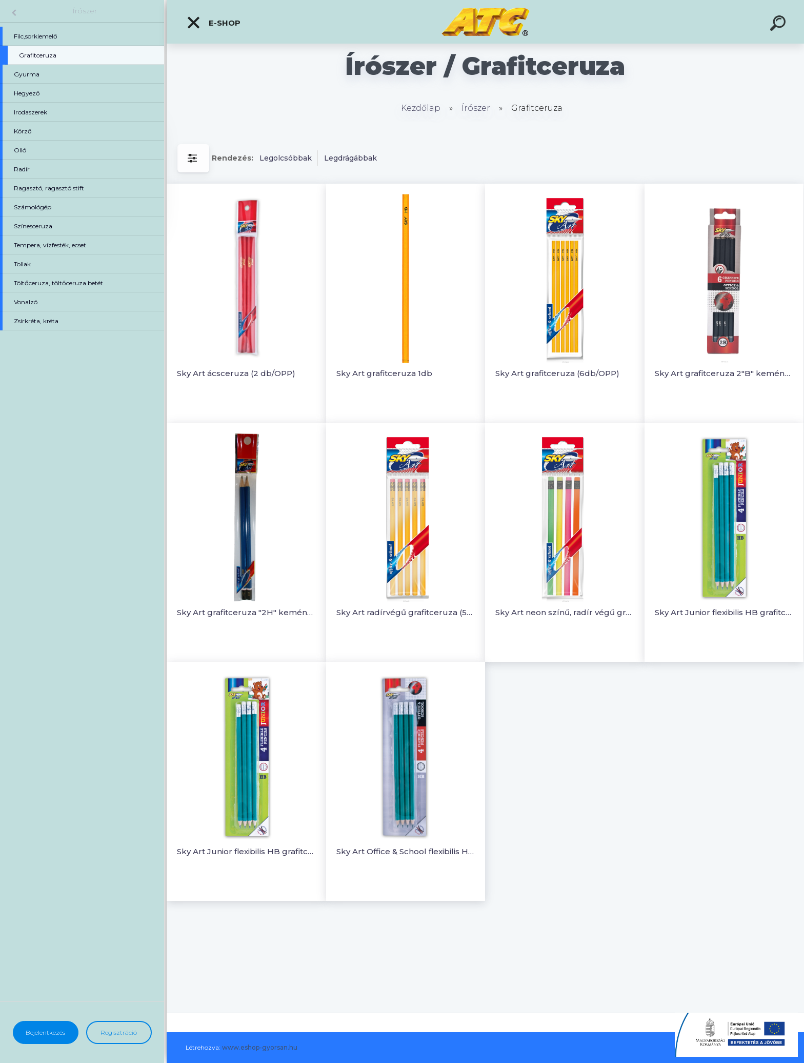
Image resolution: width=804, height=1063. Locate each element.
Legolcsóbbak (285, 158)
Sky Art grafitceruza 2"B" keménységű (724, 373)
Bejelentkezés (45, 1032)
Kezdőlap (420, 108)
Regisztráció (118, 1032)
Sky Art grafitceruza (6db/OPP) (557, 373)
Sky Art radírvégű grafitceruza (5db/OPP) (405, 612)
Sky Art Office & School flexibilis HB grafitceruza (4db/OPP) (405, 851)
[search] (779, 24)
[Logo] (485, 22)
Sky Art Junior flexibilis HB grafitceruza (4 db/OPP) (724, 612)
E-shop (213, 22)
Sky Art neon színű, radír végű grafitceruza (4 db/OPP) (564, 612)
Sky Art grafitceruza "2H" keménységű (246, 612)
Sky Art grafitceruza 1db (384, 373)
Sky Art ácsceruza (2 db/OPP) (236, 373)
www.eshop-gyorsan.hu (259, 1047)
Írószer (84, 10)
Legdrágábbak (350, 158)
